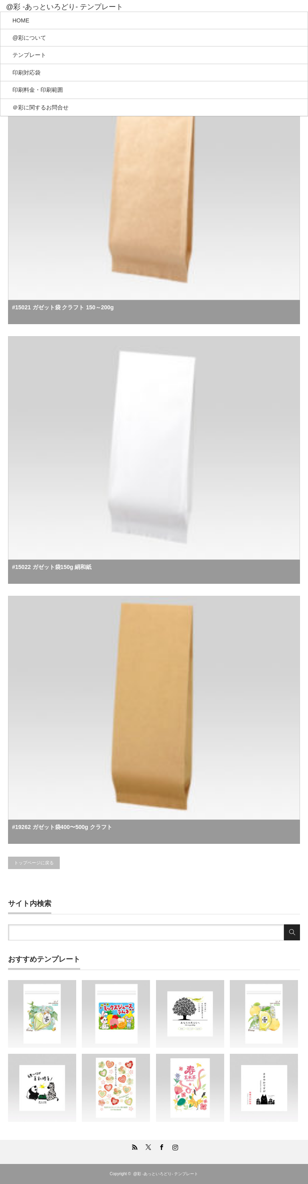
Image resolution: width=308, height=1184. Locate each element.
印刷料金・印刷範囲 (37, 90)
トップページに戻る (34, 862)
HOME (20, 20)
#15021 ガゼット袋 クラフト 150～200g (63, 307)
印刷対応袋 (26, 72)
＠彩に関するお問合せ (40, 107)
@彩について (29, 37)
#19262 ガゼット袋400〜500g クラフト (62, 827)
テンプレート (29, 55)
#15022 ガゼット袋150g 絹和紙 (51, 567)
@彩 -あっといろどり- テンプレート (64, 7)
